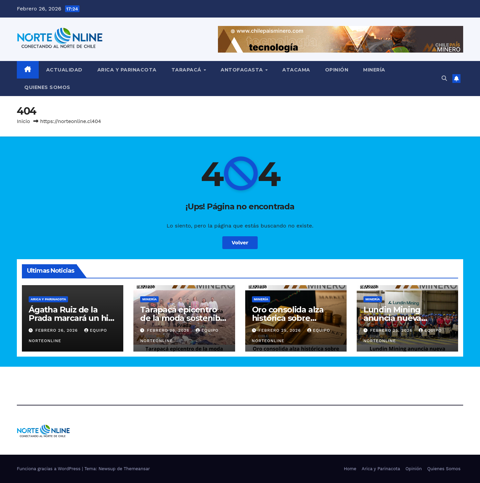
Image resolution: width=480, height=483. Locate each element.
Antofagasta (242, 70)
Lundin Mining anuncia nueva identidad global (395, 318)
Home (350, 468)
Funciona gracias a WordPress (49, 468)
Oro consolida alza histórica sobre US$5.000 (288, 318)
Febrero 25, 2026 (280, 330)
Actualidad (64, 70)
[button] (444, 78)
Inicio (23, 121)
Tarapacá (187, 70)
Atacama (296, 70)
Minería (374, 70)
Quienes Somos (47, 87)
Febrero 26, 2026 (57, 330)
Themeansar (137, 468)
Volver (240, 242)
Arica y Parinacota (127, 70)
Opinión (337, 70)
